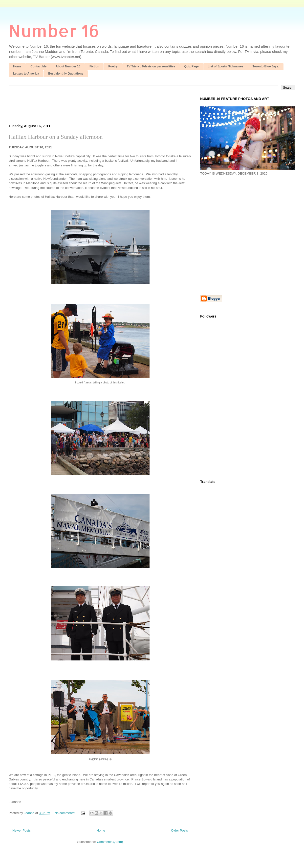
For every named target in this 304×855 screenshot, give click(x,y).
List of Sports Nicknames (225, 66)
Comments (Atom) (110, 842)
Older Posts (179, 830)
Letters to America (26, 73)
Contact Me (38, 66)
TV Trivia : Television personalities (151, 66)
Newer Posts (21, 830)
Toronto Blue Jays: (266, 66)
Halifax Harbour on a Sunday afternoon (56, 137)
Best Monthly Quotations (65, 73)
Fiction (94, 66)
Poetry (112, 66)
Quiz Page (191, 66)
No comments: (65, 813)
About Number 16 (68, 66)
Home (17, 66)
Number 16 (54, 30)
